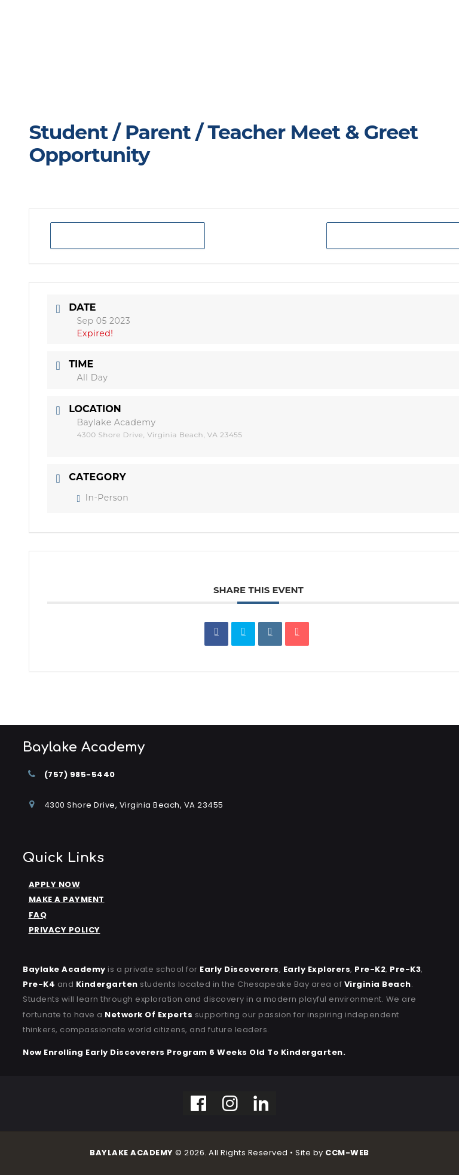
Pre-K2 (369, 969)
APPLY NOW (55, 884)
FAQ (38, 915)
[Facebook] (199, 1103)
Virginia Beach (377, 984)
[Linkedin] (261, 1103)
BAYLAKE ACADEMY (131, 1152)
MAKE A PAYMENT (67, 899)
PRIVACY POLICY (64, 929)
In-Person (102, 497)
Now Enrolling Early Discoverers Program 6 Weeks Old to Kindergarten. (184, 1052)
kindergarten (107, 984)
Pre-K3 (405, 969)
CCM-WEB (347, 1152)
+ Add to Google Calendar (128, 235)
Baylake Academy (64, 969)
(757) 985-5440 (79, 774)
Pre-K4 (39, 984)
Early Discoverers (239, 969)
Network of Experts (148, 1014)
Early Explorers (317, 969)
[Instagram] (230, 1103)
